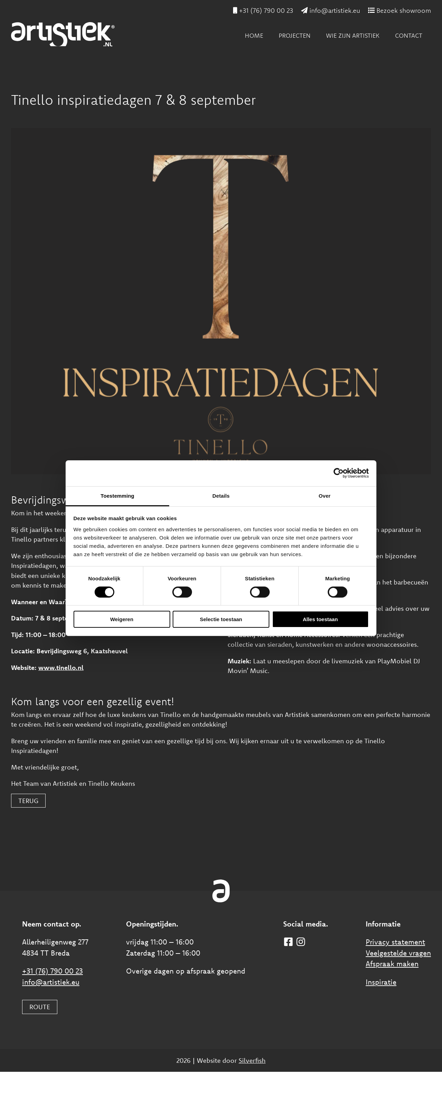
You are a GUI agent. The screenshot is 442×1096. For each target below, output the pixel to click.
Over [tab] (325, 495)
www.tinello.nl (61, 667)
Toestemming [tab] (117, 495)
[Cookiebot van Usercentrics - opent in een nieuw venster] (338, 473)
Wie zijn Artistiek (352, 35)
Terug (28, 800)
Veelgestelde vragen (398, 952)
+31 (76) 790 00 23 (263, 10)
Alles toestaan (320, 619)
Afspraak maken (392, 963)
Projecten (294, 35)
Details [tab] (221, 495)
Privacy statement (395, 941)
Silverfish (252, 1060)
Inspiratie (381, 981)
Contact (408, 35)
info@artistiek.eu (330, 10)
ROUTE (39, 1007)
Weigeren (121, 619)
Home (254, 35)
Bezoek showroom (399, 10)
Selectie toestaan (221, 619)
